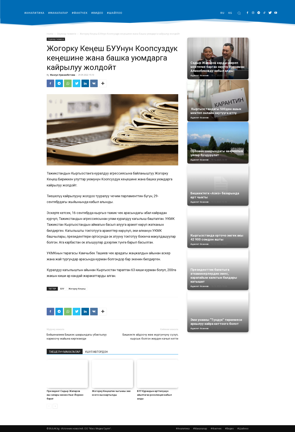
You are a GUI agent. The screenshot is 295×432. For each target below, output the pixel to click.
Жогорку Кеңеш (77, 288)
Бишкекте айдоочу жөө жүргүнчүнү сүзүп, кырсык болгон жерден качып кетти (150, 336)
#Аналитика (183, 428)
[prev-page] (49, 406)
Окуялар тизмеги (66, 33)
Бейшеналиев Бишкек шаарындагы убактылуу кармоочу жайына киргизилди (77, 336)
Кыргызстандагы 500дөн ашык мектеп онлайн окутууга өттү (215, 111)
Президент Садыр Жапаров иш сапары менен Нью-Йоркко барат (65, 395)
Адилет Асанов (199, 75)
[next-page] (55, 406)
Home (50, 33)
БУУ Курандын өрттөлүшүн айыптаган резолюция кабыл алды (154, 395)
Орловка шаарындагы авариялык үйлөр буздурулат (216, 153)
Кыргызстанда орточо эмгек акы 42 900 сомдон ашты (216, 237)
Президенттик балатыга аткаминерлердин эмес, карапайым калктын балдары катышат (213, 275)
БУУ (62, 288)
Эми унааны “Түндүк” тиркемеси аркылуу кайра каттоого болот (216, 322)
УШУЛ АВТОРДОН (96, 351)
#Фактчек (216, 428)
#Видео (229, 428)
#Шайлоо (243, 428)
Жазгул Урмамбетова (62, 74)
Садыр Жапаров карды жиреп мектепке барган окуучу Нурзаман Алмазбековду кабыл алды (217, 67)
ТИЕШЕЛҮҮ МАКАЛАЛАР (64, 351)
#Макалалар (200, 428)
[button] (239, 13)
